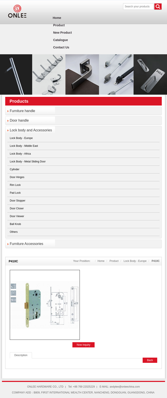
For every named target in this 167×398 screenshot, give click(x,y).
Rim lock (15, 185)
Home (100, 261)
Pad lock (15, 192)
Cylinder (14, 169)
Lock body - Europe (21, 138)
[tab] (83, 111)
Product (114, 261)
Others (14, 231)
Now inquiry (83, 344)
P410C (156, 261)
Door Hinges (17, 177)
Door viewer (17, 216)
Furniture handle (22, 111)
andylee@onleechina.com (125, 386)
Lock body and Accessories (31, 130)
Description (20, 355)
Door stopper (17, 200)
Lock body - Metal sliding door (28, 161)
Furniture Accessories (26, 244)
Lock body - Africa (20, 153)
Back (150, 360)
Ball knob (15, 224)
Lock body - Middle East (24, 145)
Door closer (17, 208)
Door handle (19, 120)
